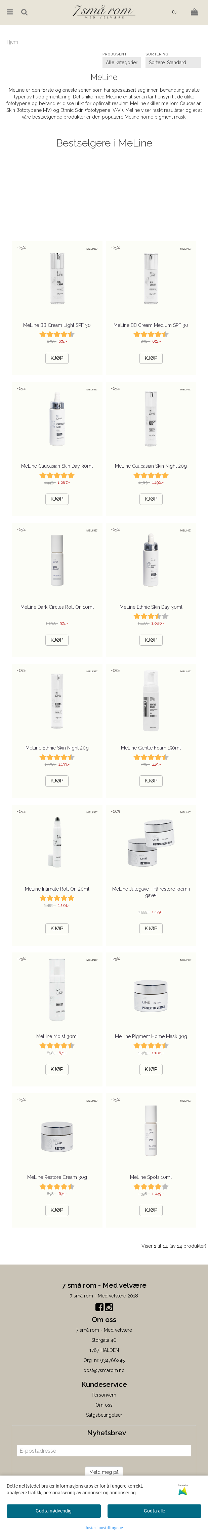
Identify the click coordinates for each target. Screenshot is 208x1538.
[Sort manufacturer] (121, 62)
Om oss (104, 1405)
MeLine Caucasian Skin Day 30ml (57, 466)
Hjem (12, 42)
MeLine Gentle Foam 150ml (151, 748)
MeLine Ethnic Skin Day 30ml (151, 607)
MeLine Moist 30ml (57, 1036)
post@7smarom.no (104, 1370)
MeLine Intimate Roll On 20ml (57, 889)
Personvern (104, 1395)
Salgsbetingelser (104, 1415)
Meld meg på (104, 1472)
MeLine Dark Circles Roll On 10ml (57, 607)
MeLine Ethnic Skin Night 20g (57, 748)
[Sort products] (173, 62)
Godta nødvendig (54, 1510)
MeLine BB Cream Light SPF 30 (57, 325)
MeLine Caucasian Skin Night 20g (151, 466)
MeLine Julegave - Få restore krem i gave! (151, 892)
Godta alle (154, 1510)
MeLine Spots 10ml (151, 1177)
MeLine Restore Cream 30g (57, 1177)
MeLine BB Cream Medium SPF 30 (151, 325)
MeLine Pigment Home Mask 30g (151, 1036)
